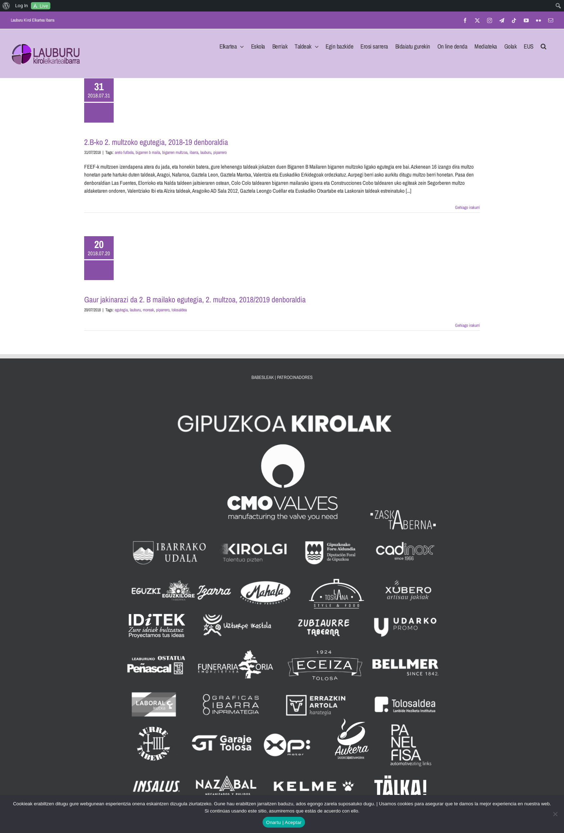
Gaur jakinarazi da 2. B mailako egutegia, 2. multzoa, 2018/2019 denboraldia (195, 299)
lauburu (205, 152)
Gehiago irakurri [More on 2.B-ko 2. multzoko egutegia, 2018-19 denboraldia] (467, 207)
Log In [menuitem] (21, 5)
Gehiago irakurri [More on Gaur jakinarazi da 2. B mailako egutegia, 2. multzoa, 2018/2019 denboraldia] (467, 325)
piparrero (220, 152)
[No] (555, 814)
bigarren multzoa (174, 152)
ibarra (194, 152)
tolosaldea (179, 310)
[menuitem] (6, 6)
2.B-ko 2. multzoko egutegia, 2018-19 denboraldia (156, 142)
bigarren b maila (148, 152)
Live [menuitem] (44, 6)
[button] (543, 44)
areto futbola (124, 152)
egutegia (121, 310)
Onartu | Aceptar (283, 822)
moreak (148, 310)
